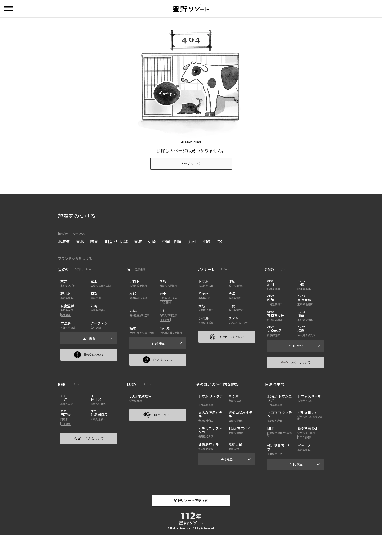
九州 (192, 241)
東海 (138, 241)
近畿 (152, 241)
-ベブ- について (89, 438)
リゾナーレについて (227, 336)
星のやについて (89, 354)
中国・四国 (172, 241)
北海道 (64, 241)
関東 (94, 241)
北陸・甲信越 (116, 241)
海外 (220, 241)
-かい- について (157, 359)
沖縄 (206, 241)
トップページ (191, 163)
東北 (80, 241)
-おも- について (295, 362)
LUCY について (157, 415)
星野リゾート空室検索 (191, 500)
